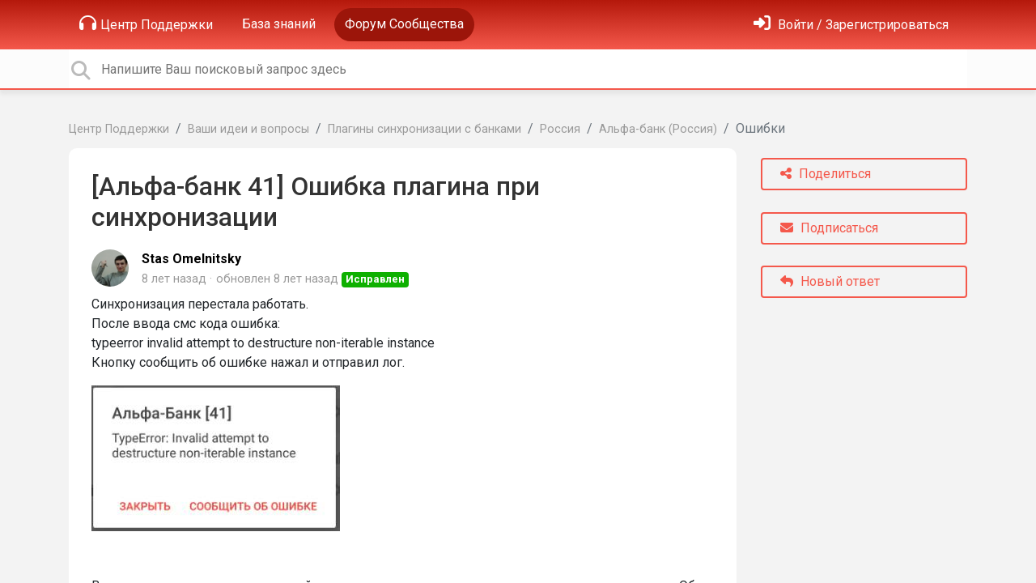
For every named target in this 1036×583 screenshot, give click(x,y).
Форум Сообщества (404, 24)
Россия (560, 129)
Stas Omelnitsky (191, 258)
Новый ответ (830, 281)
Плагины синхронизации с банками (424, 129)
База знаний (279, 24)
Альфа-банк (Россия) (658, 129)
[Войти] (851, 24)
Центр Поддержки (146, 23)
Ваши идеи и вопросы (248, 129)
